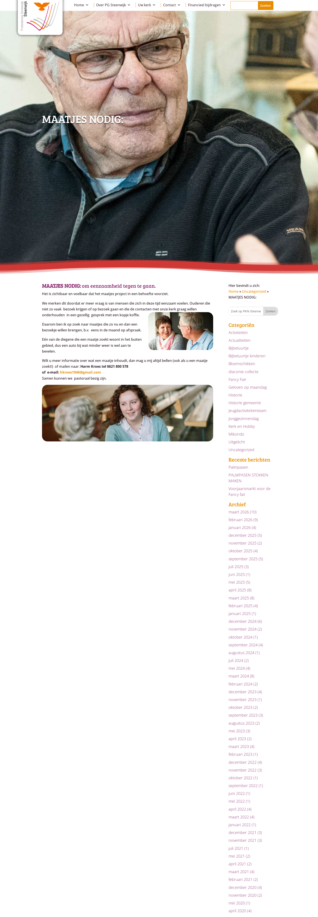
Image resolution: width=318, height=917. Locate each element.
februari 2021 (240, 879)
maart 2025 (239, 598)
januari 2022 (240, 824)
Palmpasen (238, 467)
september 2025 (243, 558)
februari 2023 (240, 754)
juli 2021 (236, 848)
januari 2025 (240, 613)
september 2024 (243, 644)
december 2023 (242, 691)
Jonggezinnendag (244, 418)
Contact (172, 5)
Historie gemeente (245, 402)
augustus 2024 (241, 652)
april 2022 (237, 809)
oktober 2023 (240, 707)
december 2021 (242, 832)
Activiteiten (238, 332)
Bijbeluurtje (239, 348)
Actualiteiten (240, 340)
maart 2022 (239, 817)
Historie (235, 395)
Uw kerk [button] (147, 5)
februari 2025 (240, 605)
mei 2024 (237, 668)
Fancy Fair (237, 379)
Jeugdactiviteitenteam (247, 410)
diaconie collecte (243, 371)
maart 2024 (239, 676)
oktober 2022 (240, 777)
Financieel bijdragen (207, 5)
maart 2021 (239, 871)
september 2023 (243, 715)
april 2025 (237, 590)
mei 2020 (237, 903)
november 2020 (242, 895)
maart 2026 (239, 511)
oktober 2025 (240, 550)
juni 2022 (237, 793)
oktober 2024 (240, 637)
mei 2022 (237, 801)
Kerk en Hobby (242, 426)
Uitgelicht (237, 441)
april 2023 (237, 738)
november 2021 (242, 840)
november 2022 (242, 770)
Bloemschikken (242, 363)
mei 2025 (237, 582)
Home (81, 5)
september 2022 (243, 785)
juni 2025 (237, 574)
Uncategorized (254, 291)
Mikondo (236, 434)
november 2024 (242, 629)
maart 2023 (239, 746)
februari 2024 (240, 684)
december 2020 (242, 887)
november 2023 (242, 699)
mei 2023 (237, 730)
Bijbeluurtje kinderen (247, 355)
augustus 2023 (241, 723)
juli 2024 (236, 660)
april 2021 (237, 863)
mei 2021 (237, 856)
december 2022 (242, 762)
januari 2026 (240, 527)
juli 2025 (236, 566)
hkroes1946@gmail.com (80, 372)
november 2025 (242, 543)
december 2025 (242, 535)
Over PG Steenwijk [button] (113, 5)
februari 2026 (240, 519)
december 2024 (242, 621)
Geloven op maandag (248, 387)
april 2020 (237, 910)
